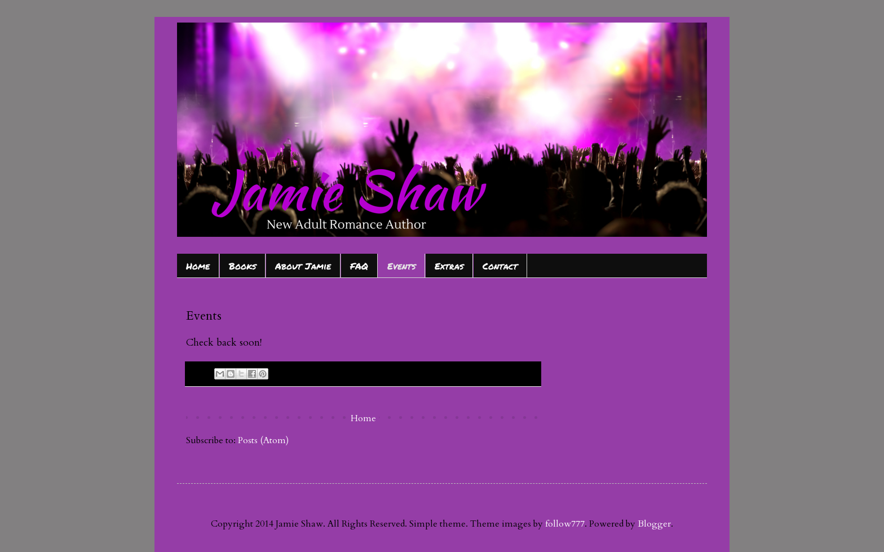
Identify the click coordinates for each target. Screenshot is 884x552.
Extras (449, 265)
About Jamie (303, 265)
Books (242, 265)
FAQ (359, 265)
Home (198, 265)
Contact (500, 265)
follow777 (565, 524)
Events (401, 265)
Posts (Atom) (263, 440)
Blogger (654, 524)
